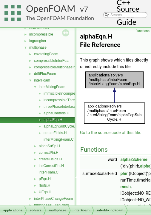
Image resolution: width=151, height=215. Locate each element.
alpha (145, 166)
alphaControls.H (56, 113)
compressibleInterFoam (52, 61)
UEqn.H (45, 192)
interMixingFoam (52, 87)
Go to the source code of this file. (110, 132)
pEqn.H (45, 179)
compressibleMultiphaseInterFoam (61, 67)
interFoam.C (48, 172)
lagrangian (37, 41)
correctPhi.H (48, 152)
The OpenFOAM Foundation (60, 18)
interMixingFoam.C (59, 139)
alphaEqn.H (53, 120)
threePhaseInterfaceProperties (68, 107)
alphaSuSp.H (49, 146)
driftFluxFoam (45, 74)
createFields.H (55, 133)
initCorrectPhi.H (51, 166)
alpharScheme (133, 159)
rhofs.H (44, 185)
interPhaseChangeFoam (53, 198)
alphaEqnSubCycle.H (61, 126)
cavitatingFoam (46, 54)
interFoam (42, 80)
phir (124, 173)
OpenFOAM (51, 8)
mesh (125, 186)
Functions (142, 31)
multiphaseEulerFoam (51, 205)
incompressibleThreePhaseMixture (71, 100)
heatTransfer (39, 28)
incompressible (41, 34)
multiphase (38, 47)
